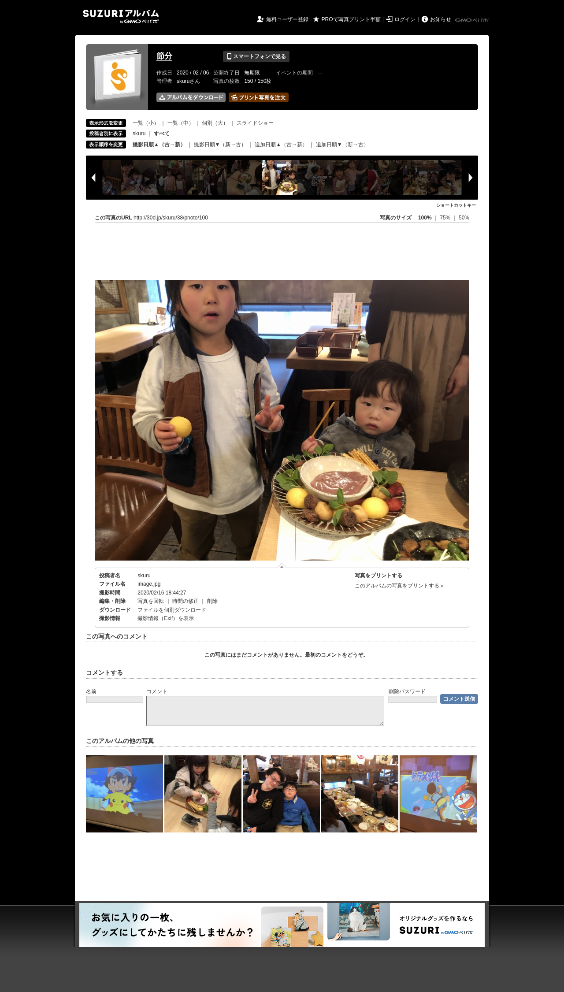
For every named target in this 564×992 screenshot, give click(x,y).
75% (446, 218)
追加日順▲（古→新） (281, 144)
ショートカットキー (456, 205)
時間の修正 (185, 601)
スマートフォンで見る (256, 56)
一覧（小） (146, 123)
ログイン (405, 19)
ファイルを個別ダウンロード (171, 610)
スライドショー (255, 123)
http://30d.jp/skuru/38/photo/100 (171, 218)
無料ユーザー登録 (287, 19)
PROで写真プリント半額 (351, 19)
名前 (91, 691)
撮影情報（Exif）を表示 (165, 618)
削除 (212, 601)
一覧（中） (180, 123)
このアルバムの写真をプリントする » (399, 586)
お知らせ (440, 19)
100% (425, 218)
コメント (156, 691)
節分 (164, 56)
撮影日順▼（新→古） (220, 144)
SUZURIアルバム (121, 16)
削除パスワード (407, 691)
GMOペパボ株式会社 (472, 20)
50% (464, 218)
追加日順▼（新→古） (342, 144)
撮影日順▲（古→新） (159, 144)
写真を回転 (150, 601)
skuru (139, 133)
